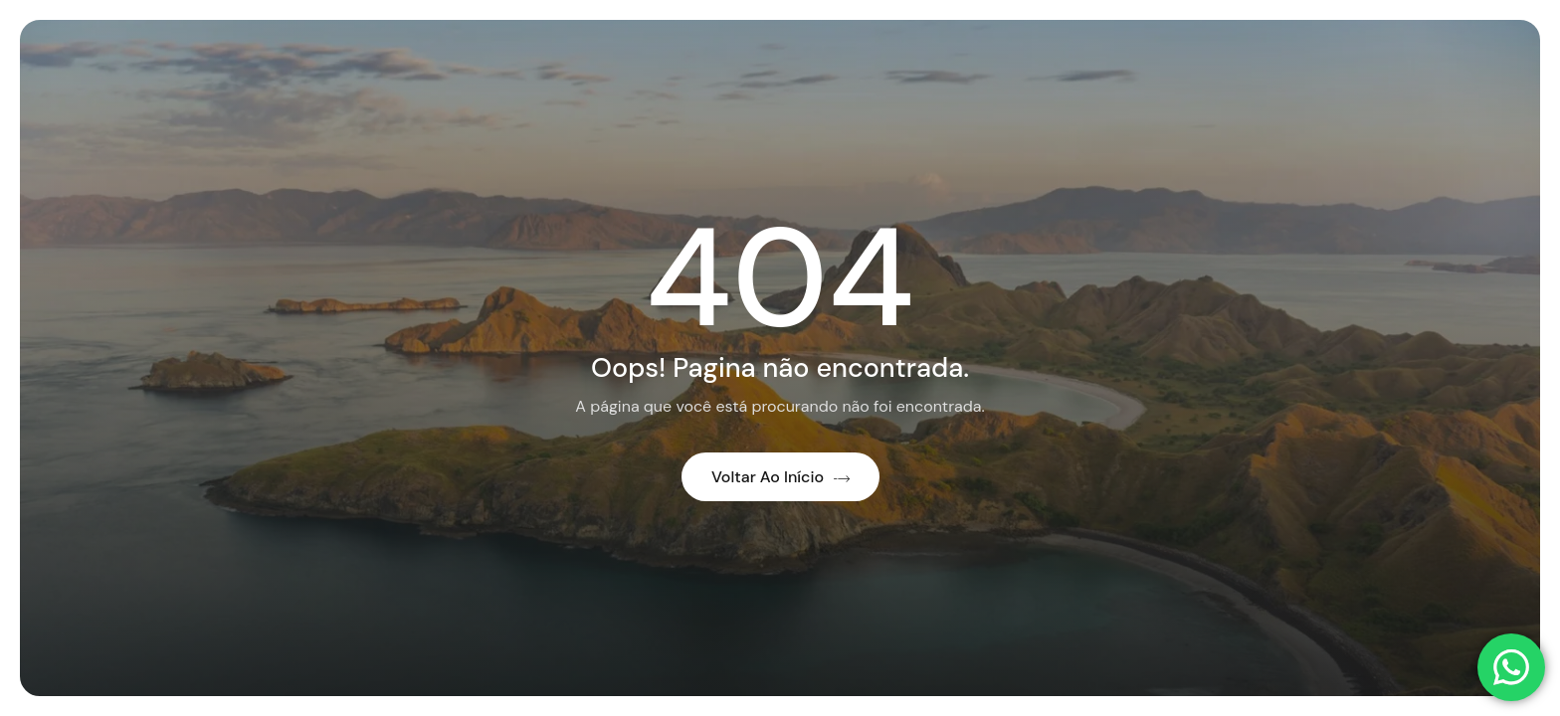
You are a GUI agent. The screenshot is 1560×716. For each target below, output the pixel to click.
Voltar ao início (780, 476)
